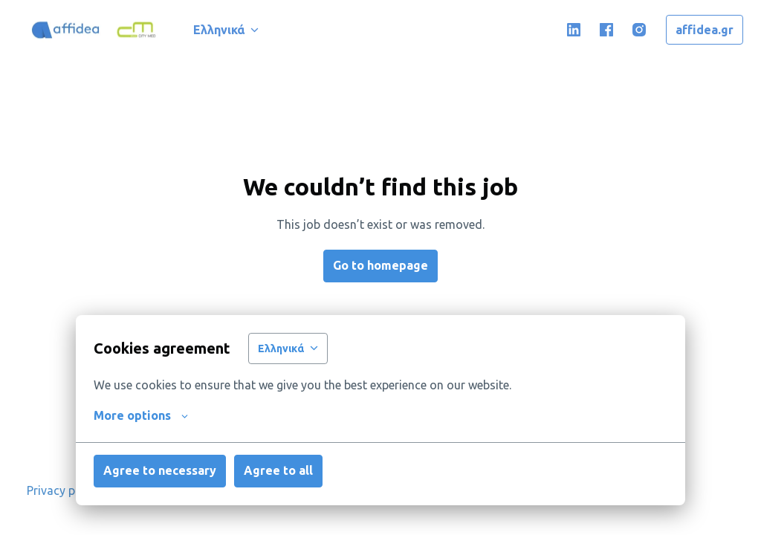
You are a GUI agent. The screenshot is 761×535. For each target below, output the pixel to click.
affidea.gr (705, 29)
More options (141, 415)
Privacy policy (63, 490)
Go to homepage (380, 265)
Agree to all (278, 470)
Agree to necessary (159, 470)
